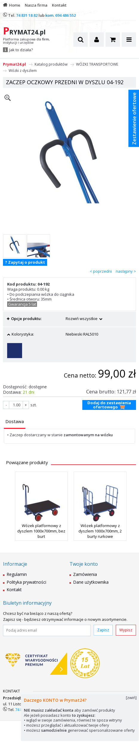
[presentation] (14, 421)
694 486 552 (65, 15)
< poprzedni (101, 271)
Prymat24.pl (14, 64)
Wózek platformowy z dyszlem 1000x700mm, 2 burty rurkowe (100, 531)
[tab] (14, 422)
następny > (126, 271)
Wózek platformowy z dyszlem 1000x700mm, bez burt (41, 531)
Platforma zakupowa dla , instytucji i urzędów (26, 41)
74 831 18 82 (27, 15)
